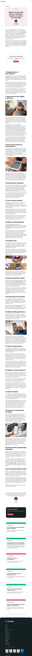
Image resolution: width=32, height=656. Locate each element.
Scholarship (6, 637)
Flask (16, 190)
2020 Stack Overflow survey (21, 33)
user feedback (7, 292)
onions (19, 141)
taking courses (10, 154)
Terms (6, 632)
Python (14, 29)
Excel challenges (7, 638)
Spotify (12, 236)
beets (14, 88)
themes (20, 177)
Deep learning (7, 202)
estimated (22, 315)
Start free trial (10, 514)
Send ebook (16, 61)
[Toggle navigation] (30, 1)
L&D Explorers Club (8, 636)
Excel (17, 85)
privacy (9, 632)
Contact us (6, 641)
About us (6, 626)
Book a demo (7, 642)
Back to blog (7, 6)
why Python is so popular (17, 282)
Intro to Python (17, 36)
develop (7, 189)
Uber (11, 209)
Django (12, 190)
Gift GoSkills (7, 633)
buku (15, 127)
